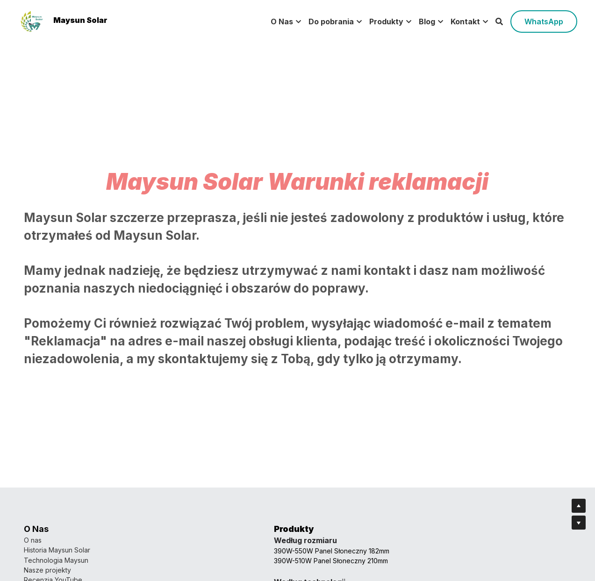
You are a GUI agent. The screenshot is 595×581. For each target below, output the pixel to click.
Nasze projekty (47, 570)
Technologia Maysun (56, 560)
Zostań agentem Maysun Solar (348, 560)
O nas (33, 540)
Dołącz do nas (324, 570)
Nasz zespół (321, 540)
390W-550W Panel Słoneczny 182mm (221, 551)
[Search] (499, 21)
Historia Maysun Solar (57, 550)
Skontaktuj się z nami (334, 550)
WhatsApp (543, 21)
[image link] (32, 21)
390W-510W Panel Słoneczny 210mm (220, 561)
